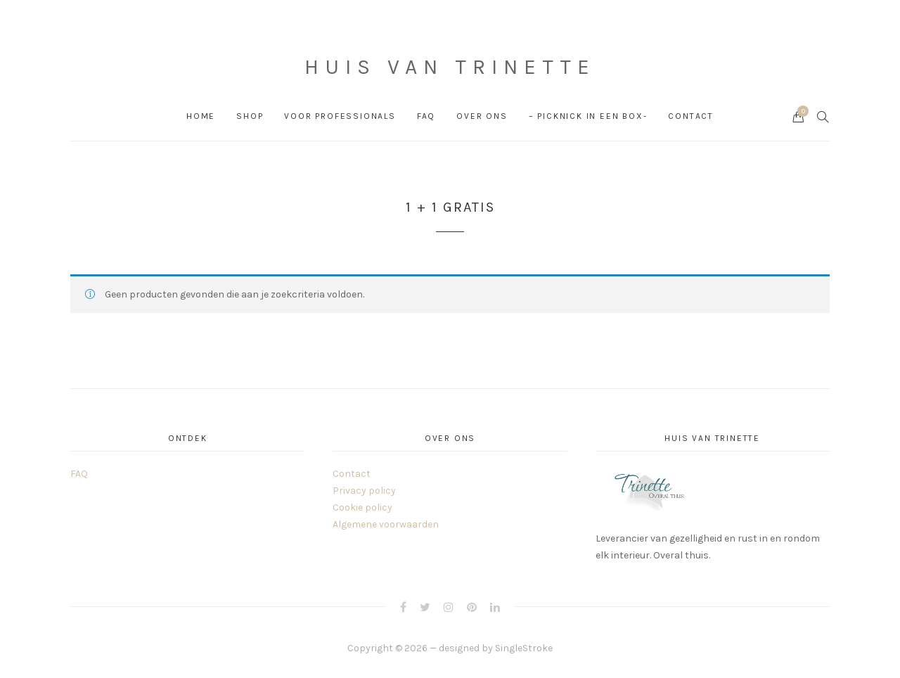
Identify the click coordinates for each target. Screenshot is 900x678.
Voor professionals (339, 116)
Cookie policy (362, 507)
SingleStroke (524, 648)
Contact (691, 116)
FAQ (426, 116)
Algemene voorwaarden (386, 524)
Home (200, 116)
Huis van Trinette (450, 66)
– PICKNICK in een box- (588, 116)
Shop (249, 116)
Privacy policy (364, 491)
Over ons (481, 116)
